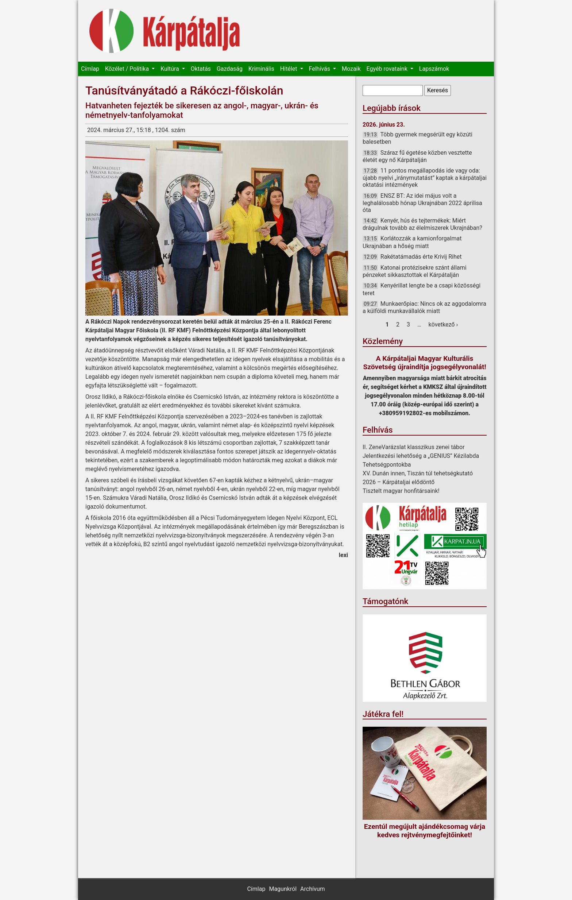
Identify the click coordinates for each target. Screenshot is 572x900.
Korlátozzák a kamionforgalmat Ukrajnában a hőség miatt (412, 242)
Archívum (312, 888)
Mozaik (351, 68)
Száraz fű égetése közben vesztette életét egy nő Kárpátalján (417, 156)
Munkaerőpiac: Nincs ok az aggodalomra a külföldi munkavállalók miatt (424, 307)
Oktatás (201, 68)
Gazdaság (230, 68)
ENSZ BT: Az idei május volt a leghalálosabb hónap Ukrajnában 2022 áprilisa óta (422, 202)
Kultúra (170, 68)
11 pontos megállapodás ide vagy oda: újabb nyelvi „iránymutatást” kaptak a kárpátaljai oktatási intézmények (425, 177)
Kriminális (261, 68)
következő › (443, 324)
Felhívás (320, 68)
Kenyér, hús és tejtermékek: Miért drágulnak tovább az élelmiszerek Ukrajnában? (422, 224)
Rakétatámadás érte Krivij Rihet (421, 256)
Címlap (90, 68)
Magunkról (283, 888)
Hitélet (289, 68)
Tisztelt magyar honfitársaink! (401, 490)
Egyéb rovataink (388, 68)
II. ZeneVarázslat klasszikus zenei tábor (414, 447)
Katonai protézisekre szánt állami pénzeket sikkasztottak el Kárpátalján (415, 271)
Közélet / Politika (127, 68)
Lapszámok (434, 68)
